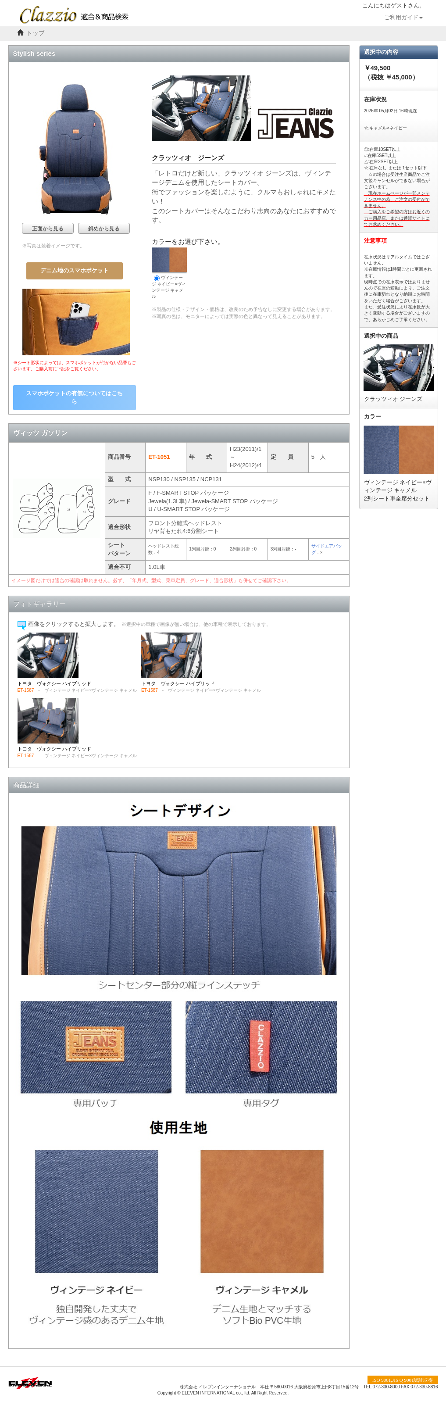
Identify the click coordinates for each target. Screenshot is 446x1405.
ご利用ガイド (403, 17)
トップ (35, 33)
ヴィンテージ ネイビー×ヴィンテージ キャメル (169, 273)
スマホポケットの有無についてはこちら (74, 397)
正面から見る (48, 228)
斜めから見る (104, 228)
